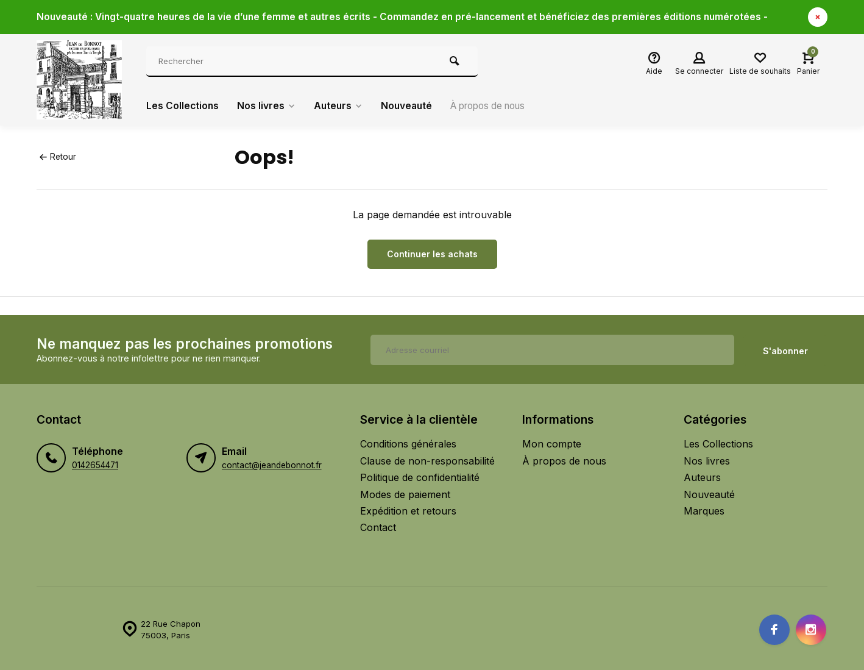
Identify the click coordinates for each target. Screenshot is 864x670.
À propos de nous (498, 106)
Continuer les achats (432, 254)
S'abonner (785, 348)
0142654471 (95, 463)
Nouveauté (410, 106)
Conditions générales (408, 442)
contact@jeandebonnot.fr (272, 463)
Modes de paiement (405, 492)
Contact (378, 525)
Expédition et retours (408, 508)
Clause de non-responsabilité (427, 458)
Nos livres (267, 106)
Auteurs (341, 106)
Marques (704, 508)
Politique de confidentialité (420, 475)
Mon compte (551, 442)
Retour (58, 157)
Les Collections (183, 106)
